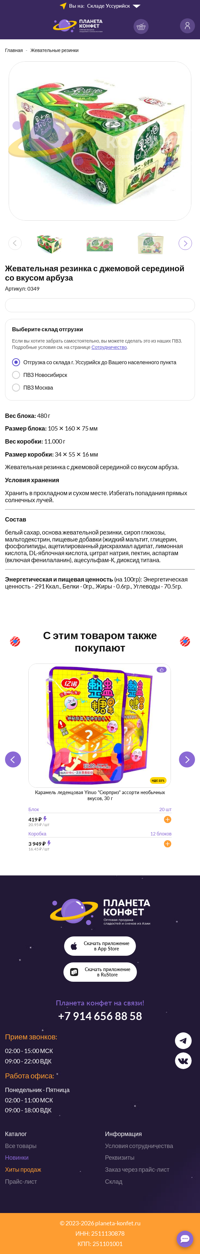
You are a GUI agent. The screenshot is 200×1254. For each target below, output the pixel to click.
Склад (114, 1181)
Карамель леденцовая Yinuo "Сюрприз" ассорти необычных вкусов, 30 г (100, 795)
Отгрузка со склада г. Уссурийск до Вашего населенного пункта (94, 362)
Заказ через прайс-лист (137, 1169)
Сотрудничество (109, 347)
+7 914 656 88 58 (100, 1015)
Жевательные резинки (54, 50)
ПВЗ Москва (32, 388)
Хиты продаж (23, 1169)
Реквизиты (120, 1157)
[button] (185, 243)
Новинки (17, 1157)
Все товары (20, 1145)
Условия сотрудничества (139, 1145)
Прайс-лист (21, 1181)
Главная (14, 50)
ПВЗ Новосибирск (39, 375)
